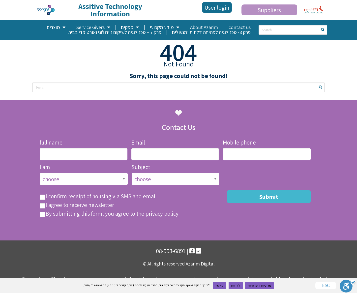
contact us (240, 27)
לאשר (219, 285)
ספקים (130, 27)
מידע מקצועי (164, 27)
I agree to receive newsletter (80, 205)
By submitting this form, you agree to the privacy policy (112, 214)
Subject (140, 167)
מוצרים (56, 27)
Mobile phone (239, 143)
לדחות (235, 285)
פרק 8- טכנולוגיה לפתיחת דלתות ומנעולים (211, 32)
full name (51, 143)
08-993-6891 (170, 251)
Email (138, 143)
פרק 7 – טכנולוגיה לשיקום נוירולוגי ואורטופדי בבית (114, 32)
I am (45, 167)
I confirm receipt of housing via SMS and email (101, 196)
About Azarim (204, 27)
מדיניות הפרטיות (259, 285)
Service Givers (93, 27)
